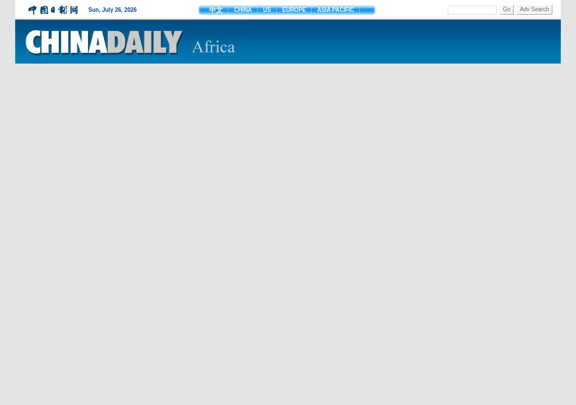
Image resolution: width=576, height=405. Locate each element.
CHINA (243, 10)
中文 (216, 10)
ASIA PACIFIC (335, 10)
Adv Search (534, 9)
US (267, 10)
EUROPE (294, 10)
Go (506, 9)
